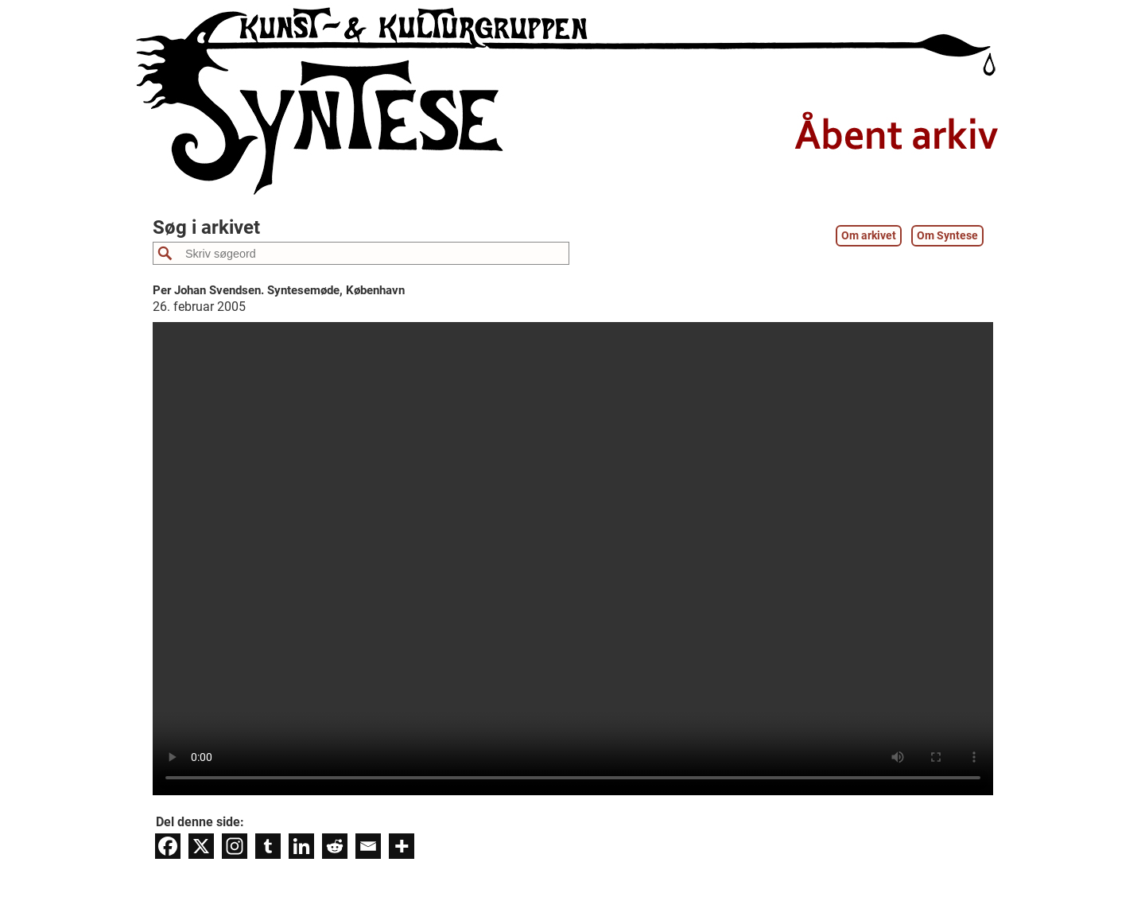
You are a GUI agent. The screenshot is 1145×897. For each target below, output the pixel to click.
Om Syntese (947, 236)
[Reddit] (335, 846)
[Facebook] (168, 846)
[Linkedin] (301, 846)
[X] (201, 846)
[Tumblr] (268, 846)
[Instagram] (234, 846)
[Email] (368, 846)
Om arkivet (868, 236)
